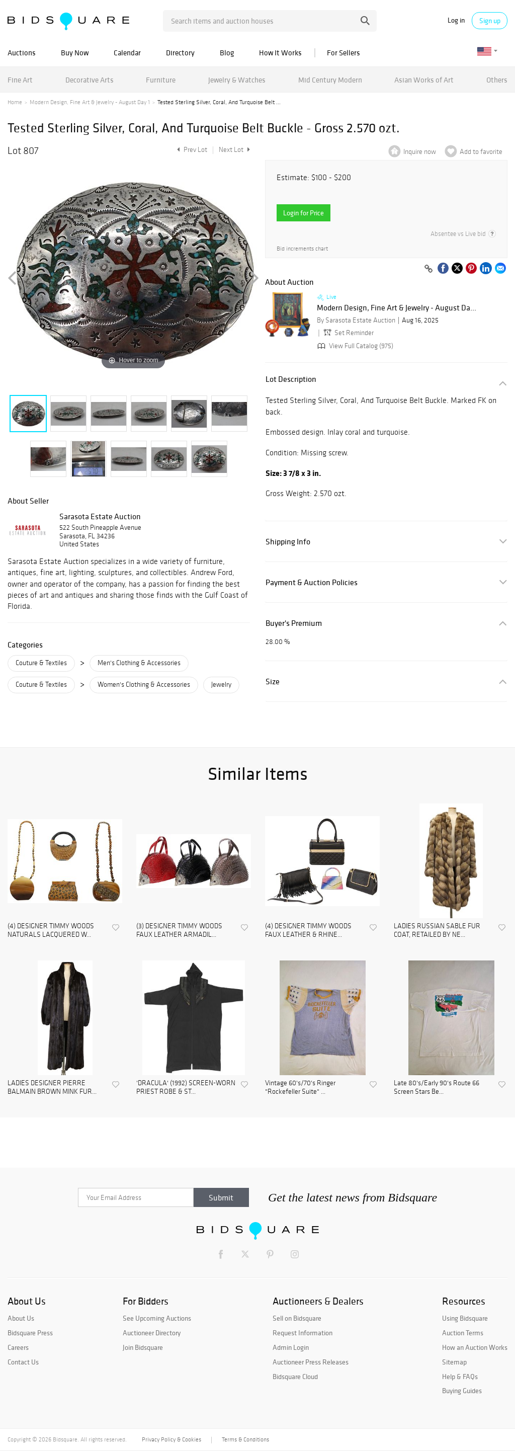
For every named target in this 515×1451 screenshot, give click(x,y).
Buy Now (75, 52)
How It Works (280, 52)
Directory (180, 52)
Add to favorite (481, 151)
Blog (227, 52)
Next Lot (234, 149)
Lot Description (291, 379)
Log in (456, 20)
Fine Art (20, 80)
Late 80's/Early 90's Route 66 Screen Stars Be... (436, 1087)
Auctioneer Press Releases (311, 1361)
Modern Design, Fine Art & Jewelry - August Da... (396, 307)
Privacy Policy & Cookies (171, 1439)
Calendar (127, 52)
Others (496, 80)
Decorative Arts (89, 80)
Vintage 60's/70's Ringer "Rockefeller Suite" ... (300, 1087)
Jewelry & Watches (237, 80)
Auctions (22, 52)
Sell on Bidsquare (297, 1318)
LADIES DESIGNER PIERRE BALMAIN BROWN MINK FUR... (52, 1087)
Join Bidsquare (143, 1347)
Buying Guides (462, 1390)
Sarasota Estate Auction (100, 516)
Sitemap (454, 1361)
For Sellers (343, 52)
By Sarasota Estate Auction (356, 320)
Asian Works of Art (424, 80)
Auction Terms (462, 1332)
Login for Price (303, 212)
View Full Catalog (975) (354, 346)
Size (273, 681)
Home (15, 102)
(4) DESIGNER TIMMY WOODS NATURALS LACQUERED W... (51, 930)
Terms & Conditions (245, 1439)
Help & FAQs (460, 1376)
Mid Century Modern (330, 80)
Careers (18, 1347)
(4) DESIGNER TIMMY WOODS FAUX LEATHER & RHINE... (308, 930)
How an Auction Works (474, 1347)
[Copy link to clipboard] (428, 269)
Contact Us (23, 1361)
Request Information (302, 1332)
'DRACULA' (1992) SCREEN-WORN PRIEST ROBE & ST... (185, 1087)
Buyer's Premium (294, 623)
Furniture (161, 80)
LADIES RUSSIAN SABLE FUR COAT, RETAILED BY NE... (437, 930)
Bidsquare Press (30, 1332)
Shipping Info (288, 541)
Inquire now (419, 151)
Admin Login (291, 1347)
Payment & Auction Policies (312, 582)
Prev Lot (191, 149)
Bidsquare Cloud (295, 1376)
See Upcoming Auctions (157, 1318)
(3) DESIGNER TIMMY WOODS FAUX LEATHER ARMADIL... (179, 930)
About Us (21, 1318)
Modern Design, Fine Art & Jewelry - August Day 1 (90, 102)
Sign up (489, 20)
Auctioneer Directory (152, 1332)
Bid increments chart (302, 249)
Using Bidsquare (465, 1318)
